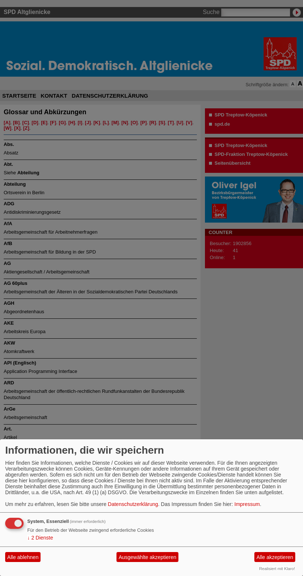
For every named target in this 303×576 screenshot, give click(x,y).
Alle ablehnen (23, 557)
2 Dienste (40, 538)
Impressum (247, 504)
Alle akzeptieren (275, 557)
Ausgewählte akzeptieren (147, 557)
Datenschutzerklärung (133, 504)
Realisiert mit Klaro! (277, 568)
